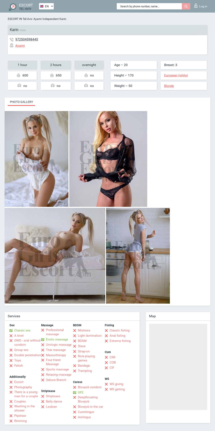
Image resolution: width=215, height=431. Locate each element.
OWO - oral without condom (27, 343)
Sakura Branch (56, 380)
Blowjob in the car (90, 407)
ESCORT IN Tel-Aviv (20, 19)
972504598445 (26, 39)
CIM (112, 357)
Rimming (20, 421)
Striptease (53, 396)
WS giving (116, 384)
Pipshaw (20, 416)
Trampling (85, 371)
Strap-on (84, 351)
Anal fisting (117, 336)
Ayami (37, 19)
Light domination (90, 336)
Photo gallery (21, 102)
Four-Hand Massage (53, 362)
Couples (20, 401)
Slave (81, 346)
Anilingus (84, 417)
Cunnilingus (86, 412)
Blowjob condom (90, 387)
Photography (23, 387)
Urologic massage (59, 345)
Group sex (21, 350)
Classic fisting (120, 330)
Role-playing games (86, 358)
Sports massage (57, 369)
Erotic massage (57, 339)
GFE (81, 392)
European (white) (176, 75)
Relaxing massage (58, 375)
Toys (17, 360)
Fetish (18, 366)
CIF (112, 368)
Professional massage (55, 332)
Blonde (169, 86)
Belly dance (54, 401)
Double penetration (27, 355)
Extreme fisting (120, 341)
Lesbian (51, 407)
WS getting (117, 389)
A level (19, 336)
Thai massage (56, 350)
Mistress (84, 330)
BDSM (82, 341)
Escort (19, 382)
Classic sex (22, 330)
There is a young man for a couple (26, 394)
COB (113, 362)
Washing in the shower (24, 408)
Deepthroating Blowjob (88, 399)
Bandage (84, 366)
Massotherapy (56, 355)
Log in (200, 5)
